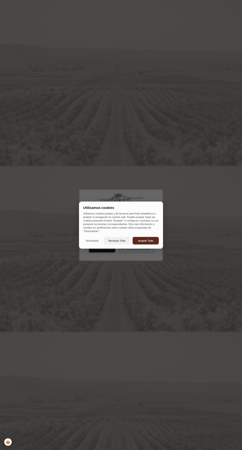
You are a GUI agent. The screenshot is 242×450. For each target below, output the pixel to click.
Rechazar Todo (117, 240)
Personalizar (92, 240)
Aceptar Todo (145, 240)
